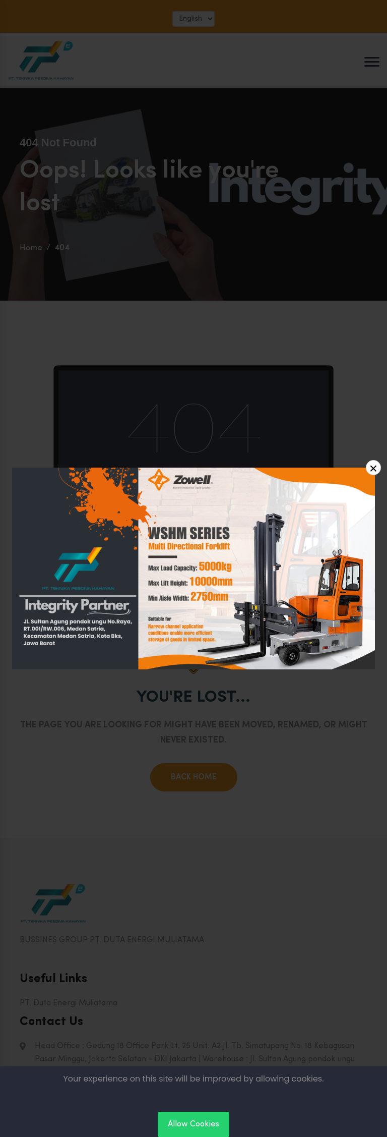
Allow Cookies (193, 1124)
